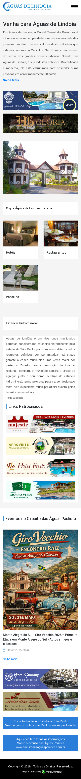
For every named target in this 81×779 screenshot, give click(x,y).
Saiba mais (10, 659)
